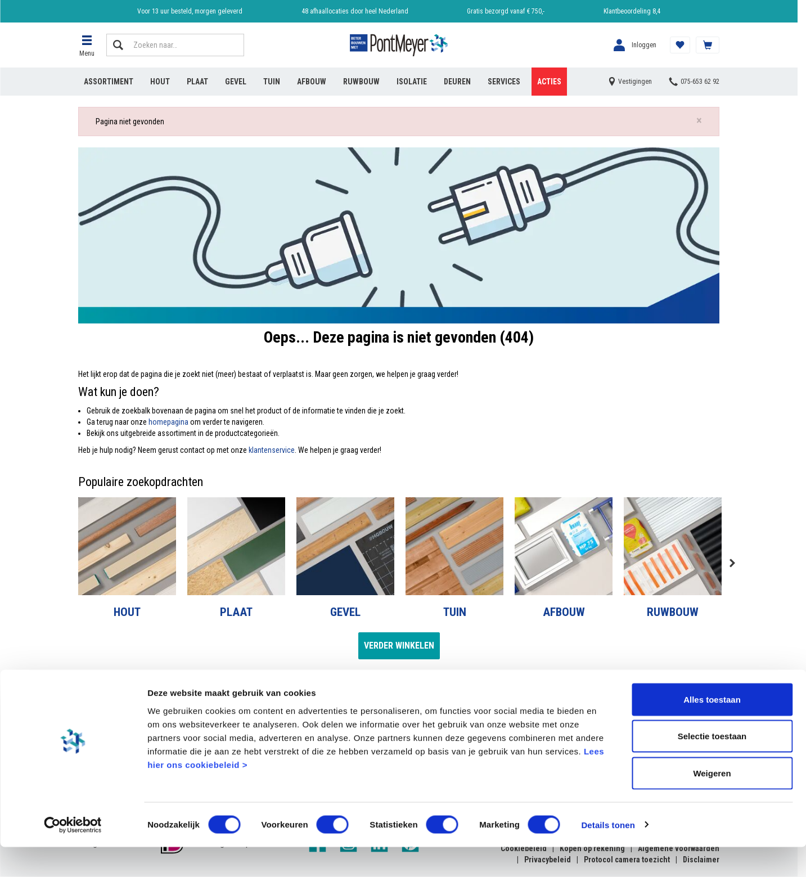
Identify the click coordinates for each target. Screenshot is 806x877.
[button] (86, 45)
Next (732, 563)
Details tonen (607, 855)
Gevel (235, 81)
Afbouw (311, 81)
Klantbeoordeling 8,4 (632, 11)
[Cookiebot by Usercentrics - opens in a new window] (73, 855)
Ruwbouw (361, 81)
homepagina (168, 421)
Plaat (197, 81)
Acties (549, 81)
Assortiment (108, 81)
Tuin (271, 81)
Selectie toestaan (712, 766)
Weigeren (712, 803)
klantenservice (272, 450)
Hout (160, 81)
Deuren (457, 81)
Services (504, 81)
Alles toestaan (712, 729)
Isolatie (412, 81)
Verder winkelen (399, 645)
